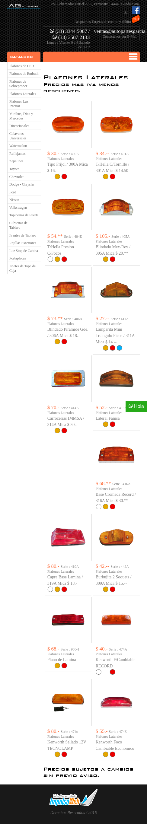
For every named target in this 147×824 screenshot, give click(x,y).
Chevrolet (16, 177)
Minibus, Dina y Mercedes (21, 116)
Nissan (14, 200)
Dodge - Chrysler (21, 184)
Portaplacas (17, 258)
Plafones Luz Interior (18, 103)
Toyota (14, 169)
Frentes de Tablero (22, 235)
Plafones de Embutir (24, 74)
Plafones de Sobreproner (18, 83)
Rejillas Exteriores (22, 243)
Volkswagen (18, 207)
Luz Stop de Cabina (23, 251)
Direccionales (19, 126)
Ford (12, 192)
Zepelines (16, 161)
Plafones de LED (21, 66)
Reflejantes (17, 153)
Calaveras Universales (18, 136)
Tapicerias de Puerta (24, 215)
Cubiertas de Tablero (18, 225)
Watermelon (18, 146)
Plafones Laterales (22, 94)
